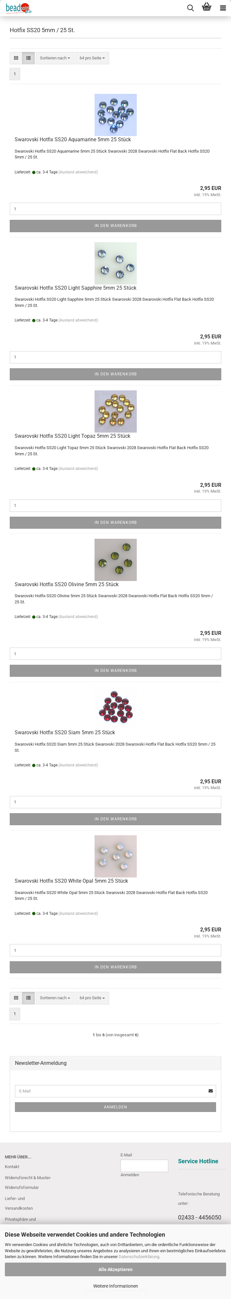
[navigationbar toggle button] (223, 8)
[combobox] (55, 58)
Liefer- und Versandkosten (19, 1203)
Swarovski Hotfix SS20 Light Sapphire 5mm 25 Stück (75, 288)
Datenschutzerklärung (139, 1256)
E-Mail (126, 1155)
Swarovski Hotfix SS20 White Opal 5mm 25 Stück (71, 881)
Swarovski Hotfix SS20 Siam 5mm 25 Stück (65, 732)
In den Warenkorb (116, 225)
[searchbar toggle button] (190, 8)
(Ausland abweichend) (78, 172)
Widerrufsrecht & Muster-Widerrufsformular (28, 1182)
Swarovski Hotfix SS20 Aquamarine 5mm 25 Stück (73, 139)
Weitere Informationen (115, 1286)
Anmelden (115, 1107)
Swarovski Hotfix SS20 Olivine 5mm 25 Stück (67, 584)
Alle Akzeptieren (115, 1269)
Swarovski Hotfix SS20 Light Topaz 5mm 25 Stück (72, 436)
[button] (16, 58)
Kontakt (12, 1166)
